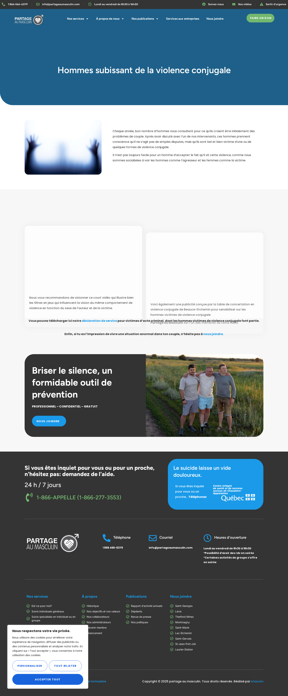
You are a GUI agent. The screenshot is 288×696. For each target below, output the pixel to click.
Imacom (257, 681)
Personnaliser (29, 666)
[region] (47, 657)
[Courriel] (153, 538)
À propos (89, 596)
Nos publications (145, 18)
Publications (136, 596)
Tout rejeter (65, 666)
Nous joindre (215, 18)
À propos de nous (110, 18)
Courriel (166, 537)
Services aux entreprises (182, 18)
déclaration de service (99, 321)
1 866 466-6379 (113, 548)
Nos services (78, 18)
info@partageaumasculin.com (170, 548)
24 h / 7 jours (43, 485)
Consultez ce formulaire (88, 681)
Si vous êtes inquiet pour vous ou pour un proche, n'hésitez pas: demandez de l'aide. (89, 470)
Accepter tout (47, 679)
